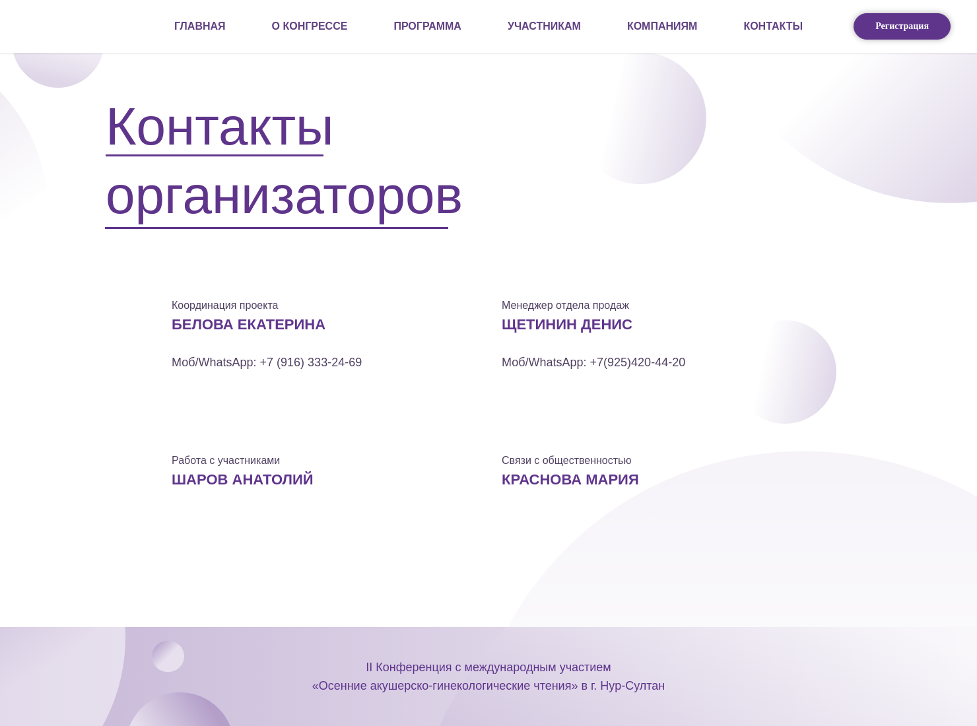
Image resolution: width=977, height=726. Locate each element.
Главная (200, 26)
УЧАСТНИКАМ (544, 26)
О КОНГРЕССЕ (310, 26)
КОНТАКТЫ (773, 26)
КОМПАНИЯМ (662, 26)
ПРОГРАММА (427, 26)
